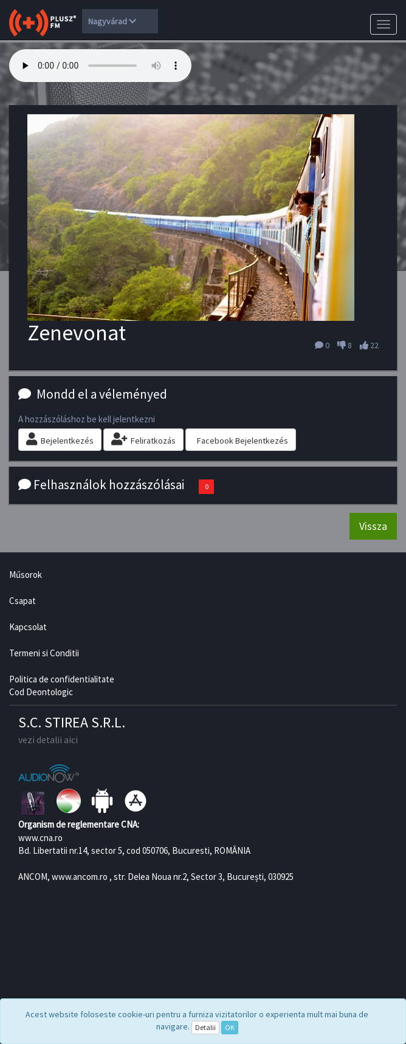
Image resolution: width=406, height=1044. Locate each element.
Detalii (205, 1027)
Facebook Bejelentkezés (242, 440)
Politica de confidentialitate (61, 679)
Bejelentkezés (60, 439)
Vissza (373, 526)
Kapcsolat (28, 627)
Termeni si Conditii (44, 653)
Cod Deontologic (41, 692)
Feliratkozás (143, 439)
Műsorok (25, 574)
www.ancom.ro (80, 876)
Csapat (22, 600)
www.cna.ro (40, 837)
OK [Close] (230, 1027)
